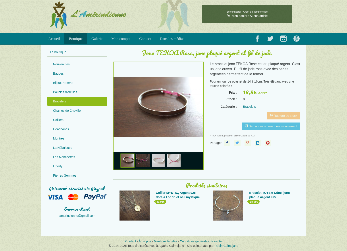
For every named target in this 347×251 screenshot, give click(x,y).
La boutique (58, 52)
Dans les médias (172, 39)
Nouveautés (61, 64)
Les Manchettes (64, 157)
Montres (58, 138)
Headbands (61, 129)
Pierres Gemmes (64, 175)
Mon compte (120, 39)
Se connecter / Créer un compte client (247, 11)
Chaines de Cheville (67, 110)
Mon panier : (247, 16)
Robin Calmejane (226, 245)
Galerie (96, 39)
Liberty (57, 166)
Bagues (58, 73)
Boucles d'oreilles (65, 92)
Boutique (76, 39)
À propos (145, 241)
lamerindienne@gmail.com (77, 215)
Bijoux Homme (63, 83)
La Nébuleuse (62, 147)
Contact (145, 39)
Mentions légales (165, 241)
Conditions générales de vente (201, 241)
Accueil (54, 39)
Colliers (58, 120)
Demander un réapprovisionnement (271, 126)
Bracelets (59, 101)
